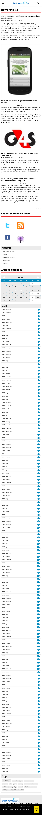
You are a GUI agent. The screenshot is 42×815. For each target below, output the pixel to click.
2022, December (6, 328)
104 (38, 627)
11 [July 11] (15, 290)
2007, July (5, 730)
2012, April (5, 547)
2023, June (5, 325)
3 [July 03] (9, 287)
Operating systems (7, 260)
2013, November (6, 486)
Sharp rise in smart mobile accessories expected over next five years (21, 17)
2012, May (5, 543)
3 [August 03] (26, 300)
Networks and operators (8, 257)
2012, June (5, 540)
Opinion (29, 803)
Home (6, 803)
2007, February (6, 746)
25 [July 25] (15, 297)
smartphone (27, 784)
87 (38, 524)
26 (38, 441)
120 (38, 579)
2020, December (6, 377)
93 (38, 649)
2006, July (5, 768)
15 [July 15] (38, 290)
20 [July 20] (26, 293)
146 (38, 640)
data (15, 789)
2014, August (6, 457)
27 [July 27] (26, 297)
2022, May (5, 335)
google (15, 784)
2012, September (7, 531)
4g (27, 787)
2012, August (6, 534)
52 (38, 466)
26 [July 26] (21, 297)
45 (38, 447)
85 (38, 479)
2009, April (5, 662)
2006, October (6, 758)
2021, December (6, 351)
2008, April (5, 701)
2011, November (6, 563)
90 (38, 572)
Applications (5, 263)
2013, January (6, 518)
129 (38, 556)
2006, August (6, 765)
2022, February (6, 344)
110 (38, 550)
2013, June (5, 502)
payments (5, 784)
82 (38, 585)
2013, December (6, 482)
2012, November (6, 524)
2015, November (6, 428)
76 (38, 492)
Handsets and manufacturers (9, 251)
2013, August (6, 495)
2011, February (6, 592)
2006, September (7, 762)
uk (10, 781)
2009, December (6, 636)
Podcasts (4, 183)
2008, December (6, 675)
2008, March (5, 704)
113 (38, 553)
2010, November (6, 601)
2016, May (5, 412)
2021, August (6, 357)
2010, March (5, 627)
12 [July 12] (21, 290)
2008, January (6, 710)
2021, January (6, 373)
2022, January (6, 348)
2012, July (5, 537)
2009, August (6, 649)
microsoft (20, 787)
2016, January (6, 422)
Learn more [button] (7, 812)
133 (38, 543)
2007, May (5, 736)
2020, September (7, 386)
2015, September (7, 431)
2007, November (6, 717)
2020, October (6, 383)
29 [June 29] (26, 283)
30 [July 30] (4, 300)
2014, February (6, 476)
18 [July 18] (15, 293)
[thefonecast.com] (21, 3)
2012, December (6, 521)
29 (38, 672)
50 (38, 463)
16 (38, 434)
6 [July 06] (26, 287)
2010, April (5, 624)
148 (38, 646)
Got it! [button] (36, 810)
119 (38, 569)
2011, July (5, 575)
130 (38, 566)
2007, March (5, 742)
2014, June (5, 463)
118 (38, 598)
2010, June (5, 617)
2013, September (7, 492)
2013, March (5, 511)
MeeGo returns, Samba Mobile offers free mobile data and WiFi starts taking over (19, 180)
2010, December (6, 598)
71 (38, 489)
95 (38, 518)
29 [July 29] (38, 297)
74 (38, 508)
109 (38, 563)
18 (38, 438)
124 (38, 575)
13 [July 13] (26, 290)
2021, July (5, 360)
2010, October (6, 604)
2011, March (5, 588)
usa (35, 787)
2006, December (6, 752)
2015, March (5, 434)
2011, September (7, 569)
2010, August (6, 611)
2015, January (6, 441)
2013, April (5, 508)
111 (38, 611)
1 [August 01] (15, 300)
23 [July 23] (4, 297)
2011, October (6, 566)
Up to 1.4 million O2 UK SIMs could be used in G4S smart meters (19, 154)
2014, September (7, 454)
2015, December (6, 425)
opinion (5, 781)
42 (38, 454)
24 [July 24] (9, 297)
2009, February (6, 669)
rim (18, 789)
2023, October (6, 319)
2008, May (5, 697)
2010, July (5, 614)
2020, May (5, 399)
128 (38, 617)
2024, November (6, 309)
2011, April (5, 585)
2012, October (6, 527)
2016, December (6, 402)
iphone (31, 787)
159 (38, 652)
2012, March (5, 550)
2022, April (5, 338)
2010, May (5, 620)
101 (38, 588)
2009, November (6, 640)
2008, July (5, 691)
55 (38, 470)
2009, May (5, 659)
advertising (10, 789)
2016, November (6, 405)
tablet (4, 789)
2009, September (7, 646)
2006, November (6, 755)
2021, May (5, 367)
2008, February (6, 707)
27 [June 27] (15, 283)
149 (38, 643)
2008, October (6, 681)
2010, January (6, 633)
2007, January (6, 749)
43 (38, 460)
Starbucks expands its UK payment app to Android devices (19, 101)
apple (21, 781)
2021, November (6, 354)
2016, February (6, 418)
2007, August (6, 726)
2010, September (7, 608)
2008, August (6, 688)
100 (38, 547)
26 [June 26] (9, 283)
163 (38, 665)
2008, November (6, 678)
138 (38, 592)
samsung (20, 784)
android (32, 781)
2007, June (5, 733)
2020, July (5, 393)
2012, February (6, 553)
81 (38, 521)
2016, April (5, 415)
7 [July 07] (32, 287)
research (26, 781)
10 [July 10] (9, 290)
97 (38, 515)
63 (38, 473)
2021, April (5, 370)
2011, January (6, 595)
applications (15, 781)
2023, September (7, 322)
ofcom (22, 789)
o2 (25, 787)
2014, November (6, 447)
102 (38, 527)
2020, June (5, 396)
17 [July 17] (9, 293)
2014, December (6, 444)
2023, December (6, 312)
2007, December (6, 713)
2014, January (6, 479)
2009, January (6, 672)
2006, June (5, 771)
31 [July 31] (9, 300)
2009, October (6, 643)
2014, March (5, 473)
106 (38, 559)
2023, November (6, 316)
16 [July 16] (4, 293)
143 (38, 633)
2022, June (5, 332)
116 (38, 595)
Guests (37, 803)
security (11, 787)
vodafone (5, 787)
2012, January (6, 556)
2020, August (6, 389)
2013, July (5, 498)
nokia (10, 784)
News (2, 20)
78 (38, 476)
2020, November (6, 380)
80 (38, 540)
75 (38, 498)
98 (38, 531)
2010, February (6, 630)
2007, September (7, 723)
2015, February (6, 438)
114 (38, 620)
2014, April (5, 470)
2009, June (5, 656)
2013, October (6, 489)
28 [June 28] (21, 283)
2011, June (5, 579)
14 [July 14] (32, 290)
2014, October (6, 450)
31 (38, 457)
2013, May (5, 505)
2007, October (6, 720)
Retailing (4, 254)
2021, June (5, 364)
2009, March (5, 665)
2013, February (6, 515)
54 (38, 450)
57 (38, 495)
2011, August (6, 572)
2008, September (7, 685)
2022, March (5, 341)
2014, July (5, 460)
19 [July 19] (21, 293)
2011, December (6, 559)
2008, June (5, 694)
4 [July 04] (15, 287)
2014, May (5, 466)
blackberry (34, 784)
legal (15, 787)
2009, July (5, 652)
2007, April (5, 739)
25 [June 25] (4, 283)
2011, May (5, 582)
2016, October (6, 409)
